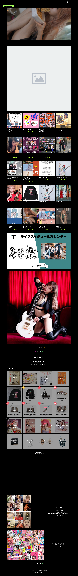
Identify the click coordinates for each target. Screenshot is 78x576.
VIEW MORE (14, 133)
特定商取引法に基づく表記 (43, 570)
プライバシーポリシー (34, 570)
